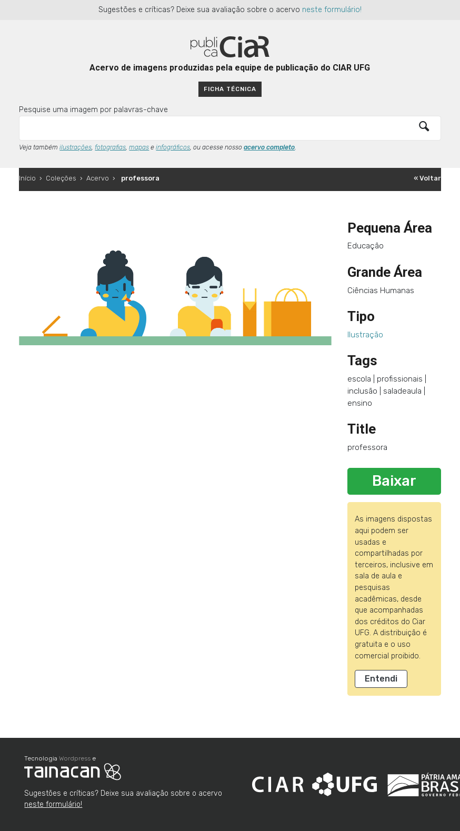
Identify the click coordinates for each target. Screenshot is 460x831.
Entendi (381, 679)
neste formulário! (332, 9)
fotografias (110, 147)
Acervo (97, 178)
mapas (139, 147)
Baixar (394, 481)
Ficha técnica (230, 89)
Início (27, 178)
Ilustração (365, 334)
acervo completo (269, 147)
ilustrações (75, 147)
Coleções (61, 178)
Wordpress (75, 758)
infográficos (173, 147)
